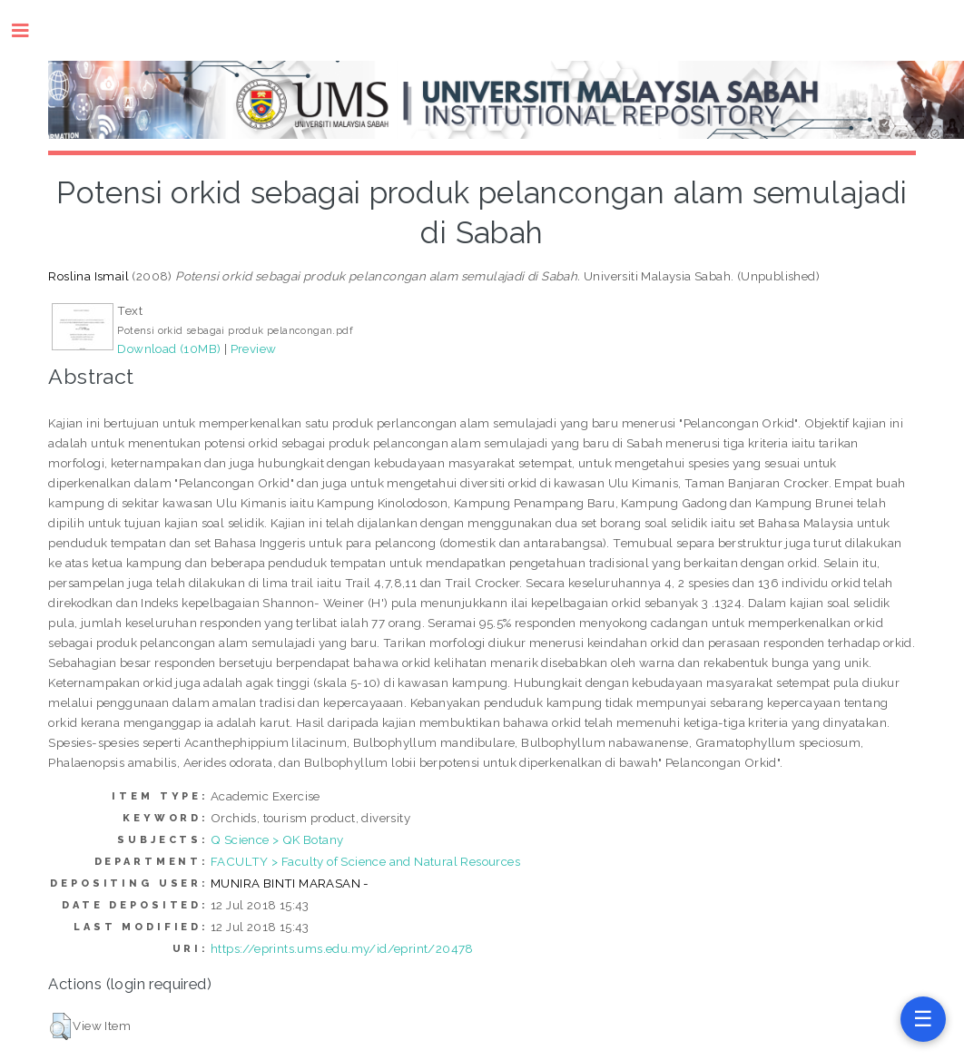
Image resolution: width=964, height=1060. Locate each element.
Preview (254, 348)
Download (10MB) (169, 348)
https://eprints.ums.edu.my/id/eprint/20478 (342, 948)
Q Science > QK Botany (277, 839)
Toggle (29, 30)
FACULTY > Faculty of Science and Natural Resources (365, 861)
